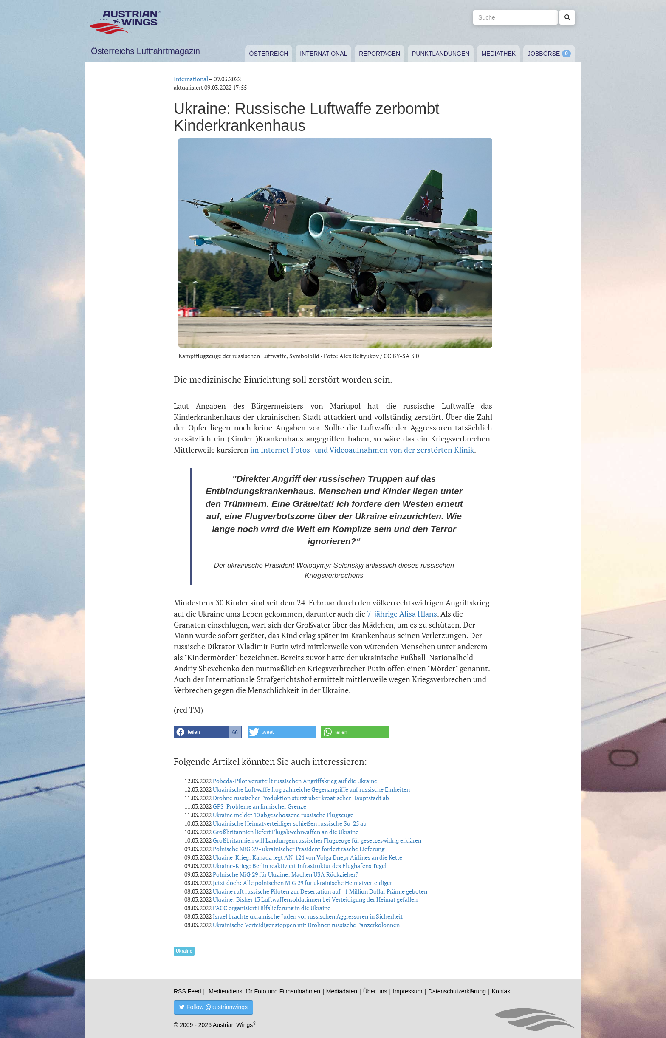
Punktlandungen (440, 53)
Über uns (375, 991)
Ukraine (184, 950)
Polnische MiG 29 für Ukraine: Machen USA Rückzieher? (285, 874)
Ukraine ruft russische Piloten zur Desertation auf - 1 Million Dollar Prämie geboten (320, 891)
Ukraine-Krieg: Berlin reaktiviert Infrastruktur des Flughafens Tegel (300, 866)
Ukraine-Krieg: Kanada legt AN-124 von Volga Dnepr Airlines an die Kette (307, 857)
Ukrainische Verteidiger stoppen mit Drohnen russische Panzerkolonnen (306, 925)
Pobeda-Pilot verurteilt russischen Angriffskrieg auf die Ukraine (295, 781)
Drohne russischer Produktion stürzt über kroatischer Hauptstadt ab (301, 798)
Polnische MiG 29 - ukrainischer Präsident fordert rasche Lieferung (298, 849)
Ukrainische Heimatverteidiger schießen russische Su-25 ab (290, 823)
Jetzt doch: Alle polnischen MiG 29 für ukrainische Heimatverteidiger (302, 883)
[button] (208, 732)
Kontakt (502, 991)
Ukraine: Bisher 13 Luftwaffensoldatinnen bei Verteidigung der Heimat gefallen (315, 899)
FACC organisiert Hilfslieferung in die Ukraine (271, 908)
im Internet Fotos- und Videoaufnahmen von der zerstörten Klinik (362, 449)
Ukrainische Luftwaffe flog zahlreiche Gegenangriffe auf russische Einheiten (311, 789)
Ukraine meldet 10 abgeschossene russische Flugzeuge (283, 815)
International (323, 53)
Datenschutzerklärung (457, 991)
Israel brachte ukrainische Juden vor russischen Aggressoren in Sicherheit (308, 916)
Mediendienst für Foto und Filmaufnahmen (264, 991)
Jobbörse (544, 53)
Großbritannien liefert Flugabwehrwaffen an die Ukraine (285, 832)
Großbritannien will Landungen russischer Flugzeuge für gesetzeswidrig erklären (317, 840)
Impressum (407, 991)
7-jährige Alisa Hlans (402, 613)
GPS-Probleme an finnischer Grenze (259, 806)
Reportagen (379, 53)
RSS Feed (187, 991)
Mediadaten (341, 991)
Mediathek (498, 53)
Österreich (268, 53)
